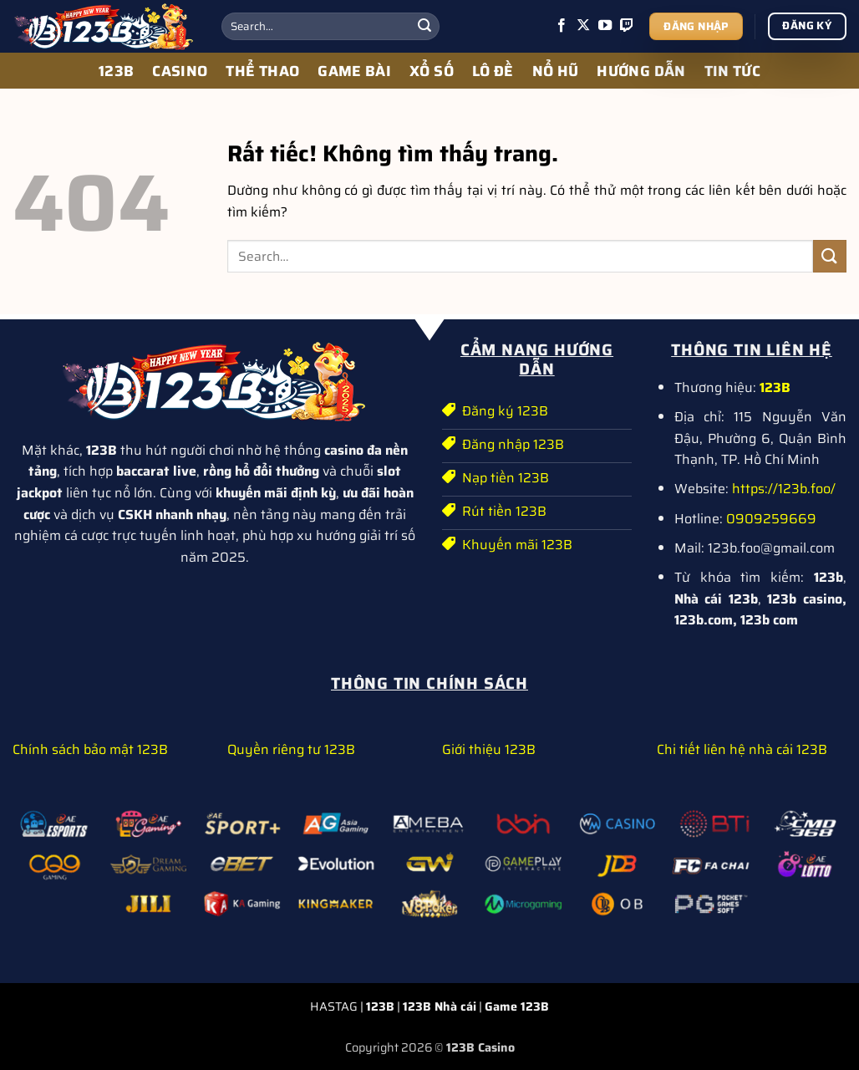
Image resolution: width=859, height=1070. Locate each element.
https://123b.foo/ (784, 488)
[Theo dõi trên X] (583, 25)
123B (116, 71)
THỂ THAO (262, 71)
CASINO (179, 71)
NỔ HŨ (555, 71)
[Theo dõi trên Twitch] (626, 25)
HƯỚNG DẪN (641, 71)
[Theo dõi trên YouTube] (605, 25)
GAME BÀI (354, 71)
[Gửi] (424, 27)
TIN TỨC (732, 71)
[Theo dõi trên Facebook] (561, 25)
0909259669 (771, 518)
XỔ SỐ (431, 71)
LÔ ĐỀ (493, 71)
